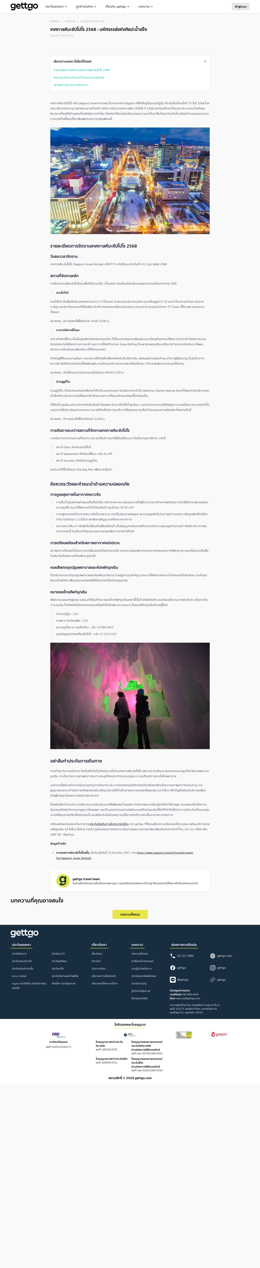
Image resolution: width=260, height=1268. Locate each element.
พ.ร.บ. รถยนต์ (19, 976)
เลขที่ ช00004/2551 (111, 1061)
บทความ (70, 21)
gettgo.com (221, 956)
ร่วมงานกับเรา (99, 969)
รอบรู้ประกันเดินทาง (92, 21)
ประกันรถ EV (58, 954)
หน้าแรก (55, 21)
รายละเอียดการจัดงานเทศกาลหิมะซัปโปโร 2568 (81, 70)
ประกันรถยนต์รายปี (22, 961)
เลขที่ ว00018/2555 (109, 1046)
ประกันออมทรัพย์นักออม (143, 976)
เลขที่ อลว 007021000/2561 (147, 1047)
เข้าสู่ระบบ (241, 6)
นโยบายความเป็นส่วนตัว (104, 976)
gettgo (178, 968)
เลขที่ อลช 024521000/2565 (147, 1064)
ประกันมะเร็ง (58, 969)
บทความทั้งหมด (130, 914)
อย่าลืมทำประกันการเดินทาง (70, 84)
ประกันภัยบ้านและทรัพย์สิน (65, 976)
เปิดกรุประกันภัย (139, 998)
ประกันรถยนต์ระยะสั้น (22, 969)
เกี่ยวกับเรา (97, 954)
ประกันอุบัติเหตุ (59, 961)
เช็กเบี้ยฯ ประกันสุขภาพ (63, 983)
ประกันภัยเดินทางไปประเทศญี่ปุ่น (109, 824)
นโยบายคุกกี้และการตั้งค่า (105, 983)
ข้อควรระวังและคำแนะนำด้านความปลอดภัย (78, 77)
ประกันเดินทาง (19, 954)
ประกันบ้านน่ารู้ (138, 983)
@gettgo (179, 980)
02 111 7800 (182, 956)
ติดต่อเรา (96, 961)
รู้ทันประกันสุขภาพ (140, 991)
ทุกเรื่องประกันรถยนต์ (142, 961)
